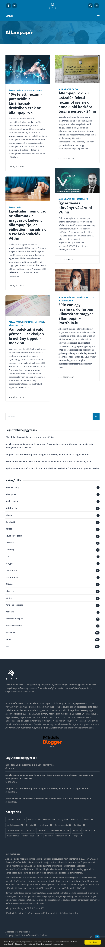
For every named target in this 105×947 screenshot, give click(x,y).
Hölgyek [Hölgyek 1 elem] (77, 836)
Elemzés (9, 542)
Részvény (13, 325)
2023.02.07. (18, 397)
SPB (10, 167)
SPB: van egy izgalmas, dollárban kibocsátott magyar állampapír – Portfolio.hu (76, 313)
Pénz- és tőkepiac (14, 605)
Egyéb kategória (13, 535)
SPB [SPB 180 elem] (10, 819)
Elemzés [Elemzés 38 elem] (31, 825)
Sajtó (75, 89)
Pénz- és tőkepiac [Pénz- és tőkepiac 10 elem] (60, 830)
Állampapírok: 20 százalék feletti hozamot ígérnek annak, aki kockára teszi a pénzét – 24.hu (77, 102)
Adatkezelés (11, 931)
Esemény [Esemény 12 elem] (42, 830)
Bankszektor (11, 501)
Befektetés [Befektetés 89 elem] (49, 819)
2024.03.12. (68, 158)
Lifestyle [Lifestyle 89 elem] (63, 819)
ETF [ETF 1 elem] (39, 836)
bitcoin (8, 515)
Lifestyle (39, 322)
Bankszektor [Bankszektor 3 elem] (13, 836)
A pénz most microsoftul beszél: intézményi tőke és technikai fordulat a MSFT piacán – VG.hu (52, 468)
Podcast (9, 611)
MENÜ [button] (52, 16)
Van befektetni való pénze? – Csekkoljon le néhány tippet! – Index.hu (26, 336)
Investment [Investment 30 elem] (45, 825)
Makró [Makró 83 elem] (88, 819)
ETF (7, 556)
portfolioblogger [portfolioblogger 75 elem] (15, 825)
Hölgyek (9, 563)
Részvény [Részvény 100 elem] (34, 819)
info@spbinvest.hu (69, 913)
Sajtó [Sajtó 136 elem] (21, 819)
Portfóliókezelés (13, 625)
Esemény (9, 549)
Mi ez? (52, 746)
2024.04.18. (18, 167)
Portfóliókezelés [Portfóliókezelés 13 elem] (15, 830)
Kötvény (9, 584)
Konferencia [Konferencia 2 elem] (28, 836)
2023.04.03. (18, 286)
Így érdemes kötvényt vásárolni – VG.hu (77, 207)
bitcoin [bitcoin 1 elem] (49, 836)
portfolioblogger (32, 90)
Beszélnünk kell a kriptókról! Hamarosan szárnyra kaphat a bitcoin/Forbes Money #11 (48, 461)
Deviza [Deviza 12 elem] (30, 830)
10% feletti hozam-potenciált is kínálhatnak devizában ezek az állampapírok (25, 103)
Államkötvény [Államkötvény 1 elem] (63, 836)
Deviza (8, 528)
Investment (11, 570)
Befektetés (27, 322)
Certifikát (10, 522)
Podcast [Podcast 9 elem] (76, 830)
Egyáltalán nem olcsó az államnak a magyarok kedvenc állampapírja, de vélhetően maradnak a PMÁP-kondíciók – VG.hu (27, 225)
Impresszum (24, 931)
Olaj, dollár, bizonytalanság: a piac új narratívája (29, 437)
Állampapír (15, 90)
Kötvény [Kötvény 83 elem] (76, 819)
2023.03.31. (68, 259)
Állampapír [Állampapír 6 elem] (89, 830)
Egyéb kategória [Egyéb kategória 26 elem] (63, 825)
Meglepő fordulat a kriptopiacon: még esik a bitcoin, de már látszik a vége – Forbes (47, 454)
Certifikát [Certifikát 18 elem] (79, 825)
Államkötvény (12, 487)
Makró (8, 598)
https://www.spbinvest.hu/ (23, 691)
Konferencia (11, 577)
